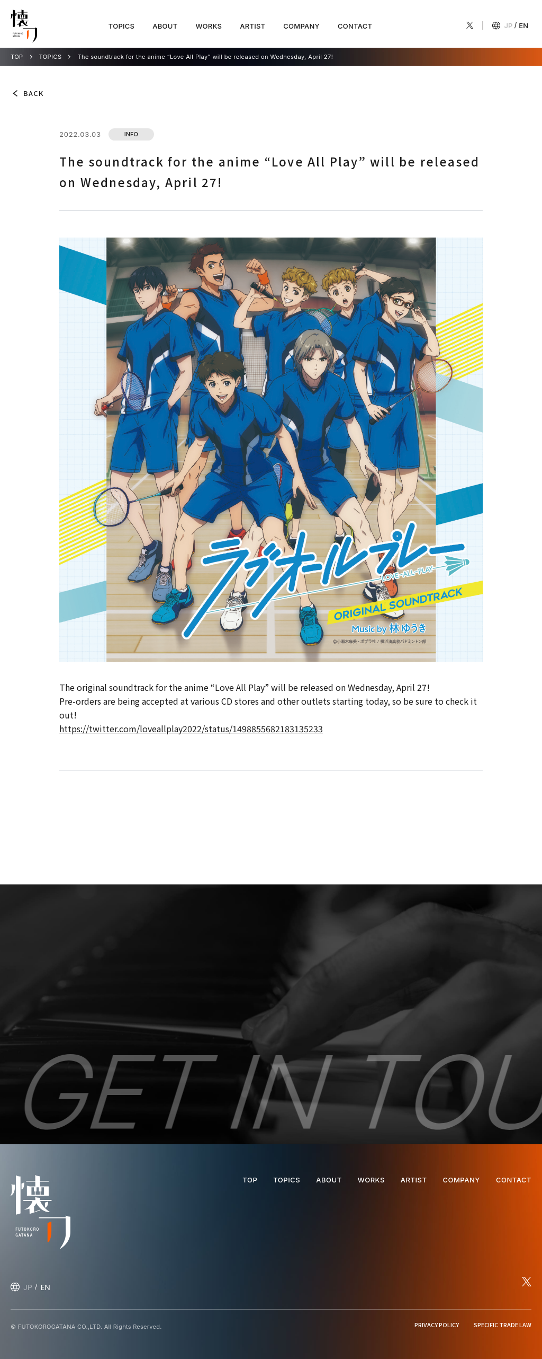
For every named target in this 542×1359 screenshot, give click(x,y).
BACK (33, 93)
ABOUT (164, 26)
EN (523, 25)
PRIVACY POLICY (436, 1324)
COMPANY (301, 26)
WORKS (208, 26)
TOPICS (121, 26)
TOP (17, 57)
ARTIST (252, 26)
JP (508, 25)
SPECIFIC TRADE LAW (502, 1324)
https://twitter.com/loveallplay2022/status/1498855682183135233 (191, 728)
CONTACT (355, 26)
